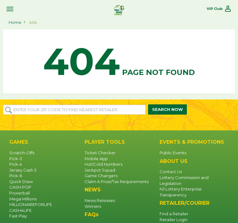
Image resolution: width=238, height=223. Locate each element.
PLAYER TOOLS (105, 142)
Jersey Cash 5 (22, 170)
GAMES (18, 142)
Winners (93, 206)
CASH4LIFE (20, 210)
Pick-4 (15, 164)
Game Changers (101, 175)
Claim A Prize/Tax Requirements (117, 181)
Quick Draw (21, 181)
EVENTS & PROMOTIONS (192, 142)
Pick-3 (15, 158)
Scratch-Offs (21, 152)
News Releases (100, 200)
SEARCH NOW (167, 109)
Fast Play (18, 215)
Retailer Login (173, 219)
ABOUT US (173, 161)
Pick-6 (15, 175)
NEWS (93, 190)
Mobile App (96, 158)
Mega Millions (23, 198)
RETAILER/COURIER (184, 203)
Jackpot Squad (100, 170)
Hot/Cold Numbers (103, 164)
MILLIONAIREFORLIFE (30, 204)
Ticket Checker (100, 152)
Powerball (19, 192)
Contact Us (171, 171)
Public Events (173, 152)
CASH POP (20, 187)
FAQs (92, 214)
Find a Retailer (174, 213)
